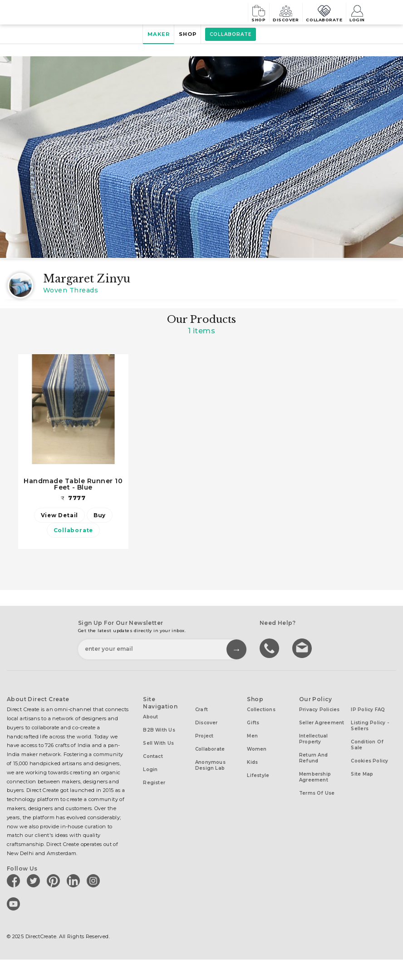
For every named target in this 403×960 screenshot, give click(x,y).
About (150, 718)
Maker (154, 34)
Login (356, 12)
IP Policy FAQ (368, 710)
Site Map (362, 775)
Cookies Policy (369, 762)
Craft (201, 710)
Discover (267, 12)
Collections (261, 710)
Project (204, 737)
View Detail (57, 515)
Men (252, 737)
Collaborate (314, 12)
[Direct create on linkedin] (75, 881)
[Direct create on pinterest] (55, 881)
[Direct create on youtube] (15, 904)
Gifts (253, 724)
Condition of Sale (367, 746)
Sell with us (158, 744)
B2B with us (159, 731)
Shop (232, 12)
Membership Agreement (315, 778)
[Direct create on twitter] (35, 881)
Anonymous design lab (210, 766)
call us (270, 648)
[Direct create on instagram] (95, 881)
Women (256, 750)
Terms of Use (317, 794)
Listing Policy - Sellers (370, 726)
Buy (101, 515)
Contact (153, 757)
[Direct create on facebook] (15, 881)
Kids (252, 763)
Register (154, 784)
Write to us (303, 648)
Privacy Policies (319, 710)
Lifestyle (258, 776)
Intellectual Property (313, 740)
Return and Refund (313, 759)
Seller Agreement (321, 724)
